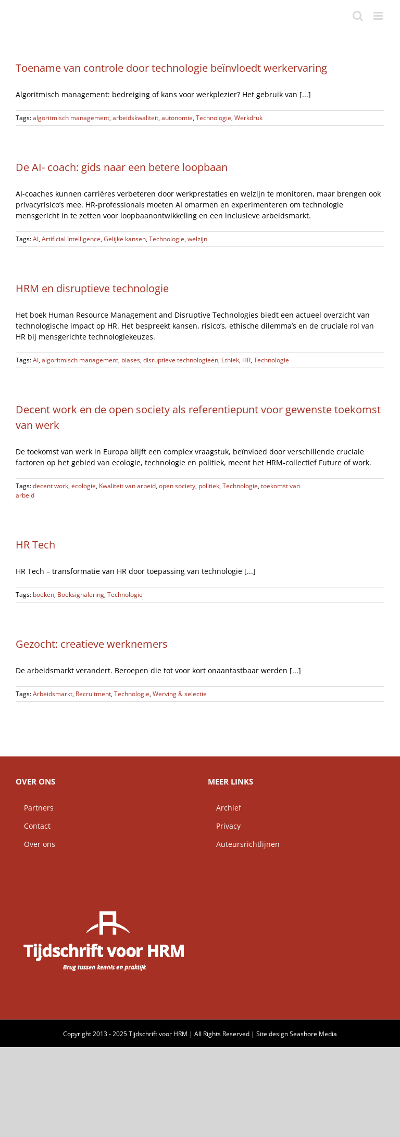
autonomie (177, 117)
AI (36, 238)
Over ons (35, 844)
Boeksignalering (80, 594)
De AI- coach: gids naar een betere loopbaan (122, 167)
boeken (43, 594)
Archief (224, 808)
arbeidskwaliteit (135, 117)
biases (130, 360)
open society (177, 485)
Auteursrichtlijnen (244, 844)
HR (246, 360)
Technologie (213, 117)
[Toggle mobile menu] (378, 15)
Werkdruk (248, 117)
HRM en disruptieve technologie (92, 288)
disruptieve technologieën (180, 360)
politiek (208, 485)
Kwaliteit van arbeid (127, 485)
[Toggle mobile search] (358, 15)
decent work (50, 485)
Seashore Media (313, 1033)
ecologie (83, 485)
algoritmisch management (71, 117)
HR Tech (35, 545)
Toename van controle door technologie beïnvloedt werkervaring (171, 68)
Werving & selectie (180, 693)
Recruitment (93, 693)
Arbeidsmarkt (52, 693)
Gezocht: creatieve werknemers (92, 644)
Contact (33, 826)
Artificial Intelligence (71, 238)
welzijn (197, 238)
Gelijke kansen (125, 238)
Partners (35, 808)
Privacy (224, 826)
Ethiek (230, 360)
